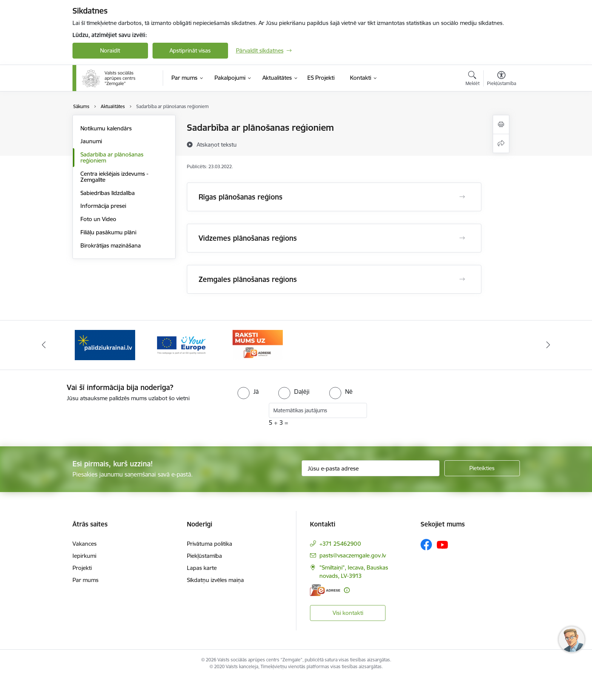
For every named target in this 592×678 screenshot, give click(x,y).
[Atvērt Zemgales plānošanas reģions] (462, 279)
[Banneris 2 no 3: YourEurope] (181, 344)
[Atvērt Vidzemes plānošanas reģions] (462, 238)
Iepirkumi (84, 555)
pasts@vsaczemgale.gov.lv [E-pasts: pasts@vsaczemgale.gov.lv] (352, 555)
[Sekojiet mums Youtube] (442, 544)
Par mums (85, 580)
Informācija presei (103, 205)
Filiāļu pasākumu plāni (108, 232)
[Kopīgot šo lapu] (501, 143)
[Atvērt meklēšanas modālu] (472, 79)
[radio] (248, 391)
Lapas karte (202, 567)
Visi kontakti (348, 612)
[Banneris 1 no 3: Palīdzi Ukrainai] (105, 344)
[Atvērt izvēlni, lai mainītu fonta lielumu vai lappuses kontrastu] (501, 79)
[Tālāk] (549, 345)
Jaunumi (91, 141)
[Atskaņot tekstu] (217, 144)
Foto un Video (98, 219)
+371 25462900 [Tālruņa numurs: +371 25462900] (340, 543)
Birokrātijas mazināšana (110, 245)
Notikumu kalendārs (106, 128)
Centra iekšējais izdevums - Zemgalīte (114, 176)
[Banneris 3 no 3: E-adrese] (258, 344)
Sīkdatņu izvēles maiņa (215, 580)
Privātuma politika (209, 543)
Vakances (84, 543)
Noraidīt (110, 50)
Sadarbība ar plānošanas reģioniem (111, 157)
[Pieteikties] (482, 468)
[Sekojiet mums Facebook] (426, 544)
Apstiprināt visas (190, 50)
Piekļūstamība (204, 555)
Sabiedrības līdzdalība (107, 193)
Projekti (82, 567)
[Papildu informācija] (347, 590)
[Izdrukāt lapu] (501, 124)
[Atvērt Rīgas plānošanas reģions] (462, 196)
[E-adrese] (325, 590)
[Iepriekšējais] (44, 345)
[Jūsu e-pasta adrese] (370, 468)
